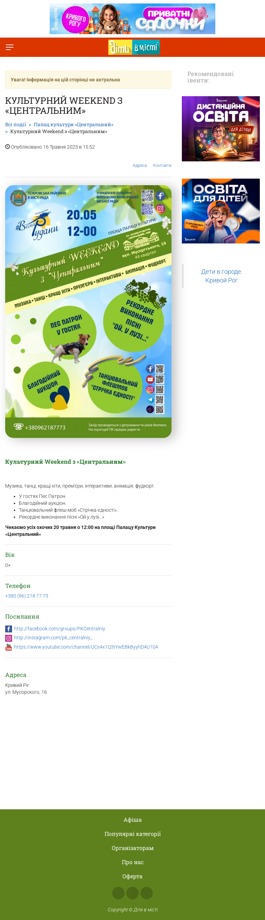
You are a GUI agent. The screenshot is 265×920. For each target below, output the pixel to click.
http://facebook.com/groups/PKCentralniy (59, 628)
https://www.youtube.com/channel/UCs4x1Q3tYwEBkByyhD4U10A (86, 647)
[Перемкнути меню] (9, 47)
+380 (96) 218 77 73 (26, 596)
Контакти (162, 160)
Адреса (140, 160)
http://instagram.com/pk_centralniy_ (53, 637)
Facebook (118, 893)
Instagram (132, 893)
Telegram (146, 893)
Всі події (15, 124)
